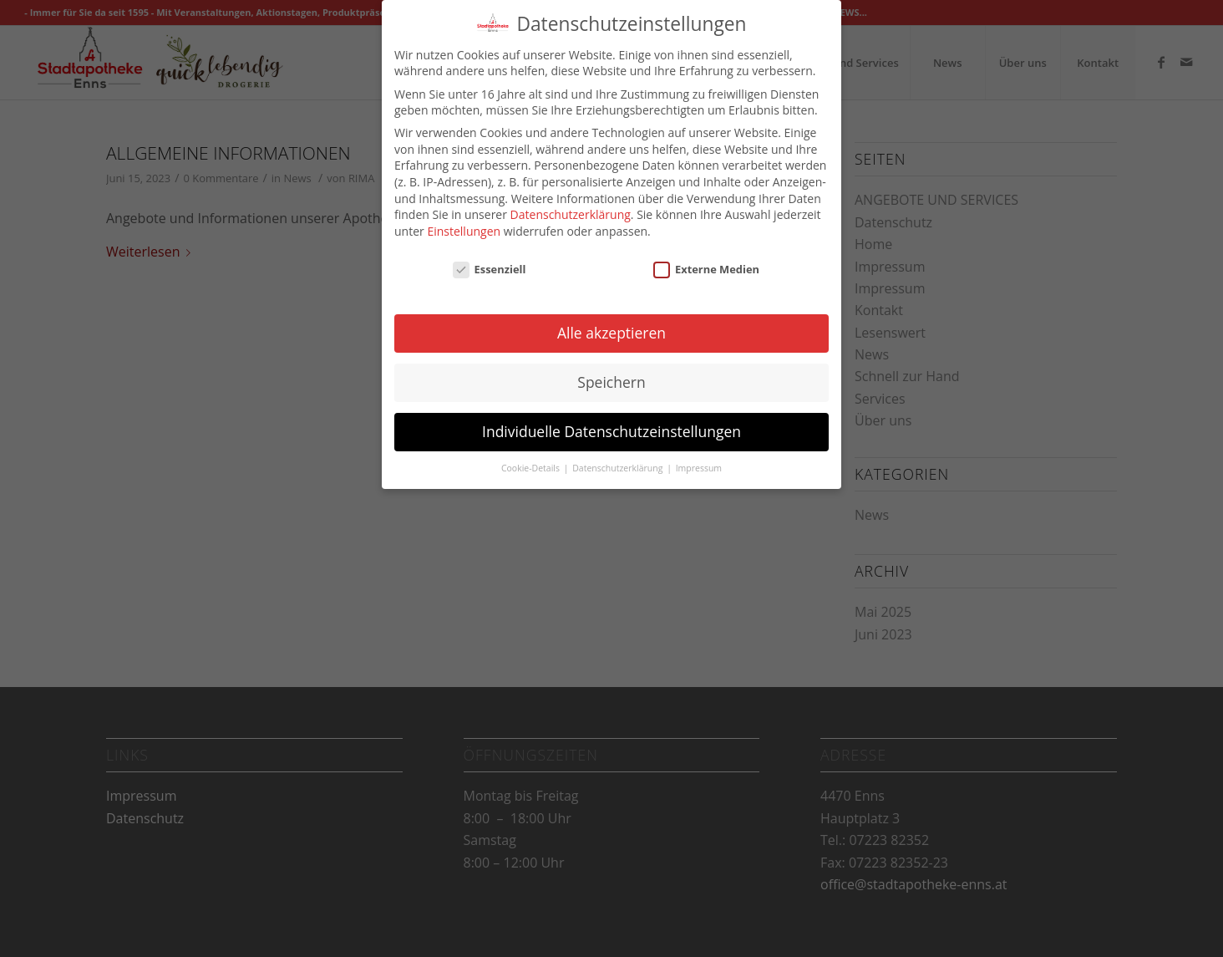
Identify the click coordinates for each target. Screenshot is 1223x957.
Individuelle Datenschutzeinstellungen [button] (611, 417)
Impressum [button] (699, 454)
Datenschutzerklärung (570, 200)
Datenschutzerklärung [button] (618, 454)
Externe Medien (706, 254)
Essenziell (489, 254)
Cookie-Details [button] (531, 454)
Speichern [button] (611, 368)
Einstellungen (463, 217)
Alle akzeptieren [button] (611, 318)
